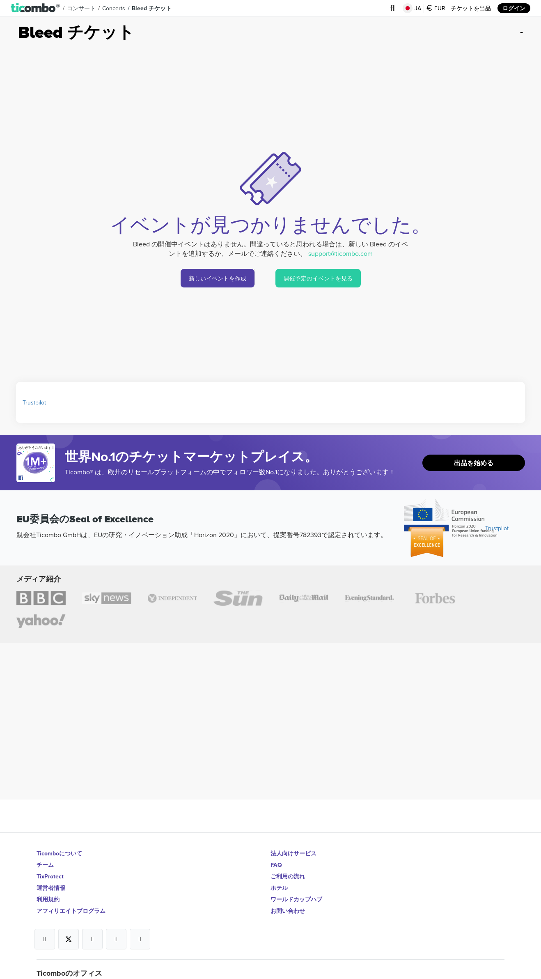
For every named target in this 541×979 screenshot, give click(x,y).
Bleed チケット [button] (152, 8)
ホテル (279, 888)
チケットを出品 (471, 8)
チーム (45, 865)
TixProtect (50, 876)
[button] (35, 8)
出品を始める (473, 463)
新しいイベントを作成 (217, 278)
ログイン (513, 8)
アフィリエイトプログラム (71, 911)
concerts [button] (113, 8)
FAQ (276, 865)
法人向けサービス (293, 853)
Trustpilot (34, 402)
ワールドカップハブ (296, 899)
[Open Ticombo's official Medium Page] (116, 939)
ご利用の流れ (287, 876)
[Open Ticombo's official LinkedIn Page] (140, 939)
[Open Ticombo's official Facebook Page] (36, 478)
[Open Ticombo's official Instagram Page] (92, 939)
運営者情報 (51, 888)
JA (412, 8)
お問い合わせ (287, 911)
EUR (435, 8)
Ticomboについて (59, 853)
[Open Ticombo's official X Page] (68, 939)
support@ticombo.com (340, 253)
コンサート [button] (81, 8)
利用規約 (48, 899)
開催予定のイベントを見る (318, 278)
